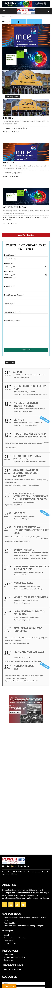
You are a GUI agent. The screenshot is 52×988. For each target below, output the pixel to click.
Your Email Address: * (12, 312)
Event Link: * (9, 286)
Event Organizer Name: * (13, 295)
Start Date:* (8, 264)
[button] (4, 11)
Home (4, 17)
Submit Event (26, 350)
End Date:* (8, 272)
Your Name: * (9, 303)
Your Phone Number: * (12, 321)
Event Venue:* (9, 278)
